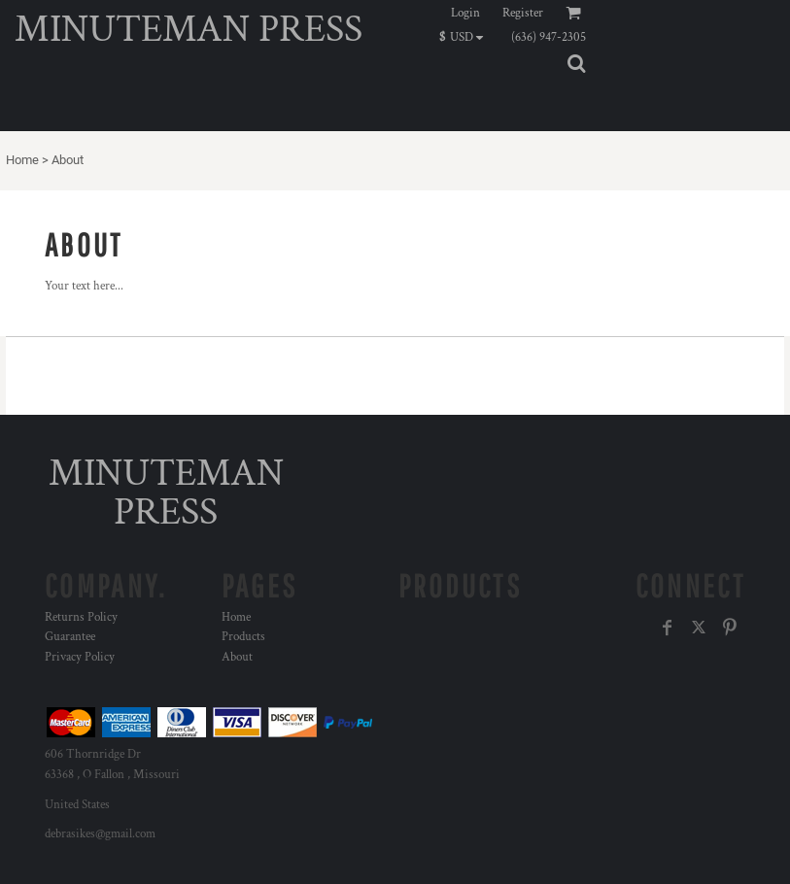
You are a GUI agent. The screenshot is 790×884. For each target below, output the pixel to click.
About (237, 657)
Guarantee (70, 637)
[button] (466, 37)
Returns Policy (81, 617)
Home (22, 160)
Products (243, 637)
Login (465, 13)
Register (522, 13)
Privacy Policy (80, 657)
